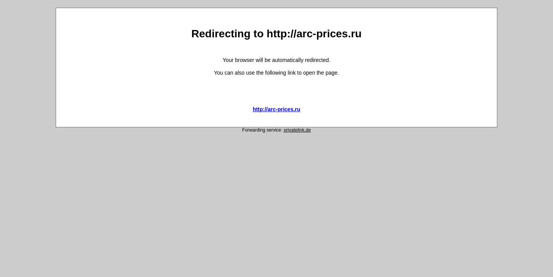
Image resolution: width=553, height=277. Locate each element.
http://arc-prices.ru (276, 109)
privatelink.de (297, 130)
